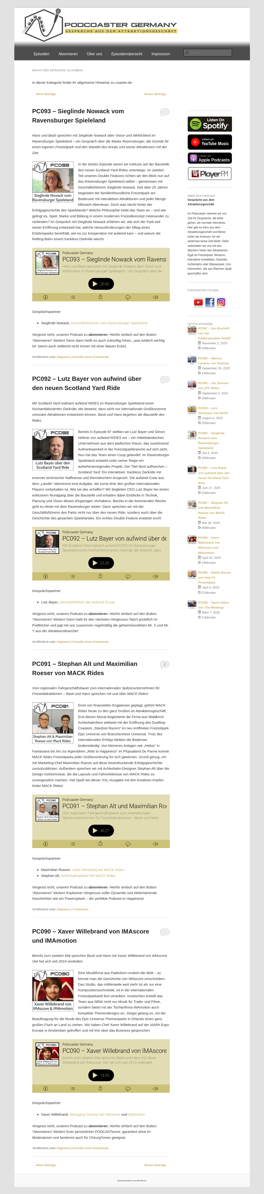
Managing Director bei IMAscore (95, 1114)
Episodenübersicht (126, 54)
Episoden (41, 54)
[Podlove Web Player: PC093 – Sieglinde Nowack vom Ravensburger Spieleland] (101, 274)
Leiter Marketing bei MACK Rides (98, 870)
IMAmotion (136, 1114)
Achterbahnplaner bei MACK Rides (88, 876)
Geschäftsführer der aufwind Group (87, 602)
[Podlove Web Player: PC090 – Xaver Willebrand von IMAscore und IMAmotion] (101, 1066)
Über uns (94, 54)
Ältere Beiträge (44, 94)
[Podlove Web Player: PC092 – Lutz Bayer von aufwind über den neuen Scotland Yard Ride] (101, 553)
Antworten (80, 909)
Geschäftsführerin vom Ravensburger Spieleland (109, 323)
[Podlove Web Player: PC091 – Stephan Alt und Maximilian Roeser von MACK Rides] (101, 821)
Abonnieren (68, 54)
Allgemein (63, 357)
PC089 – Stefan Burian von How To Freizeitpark (214, 577)
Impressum (160, 54)
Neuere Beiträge (157, 94)
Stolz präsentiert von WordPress (132, 1181)
